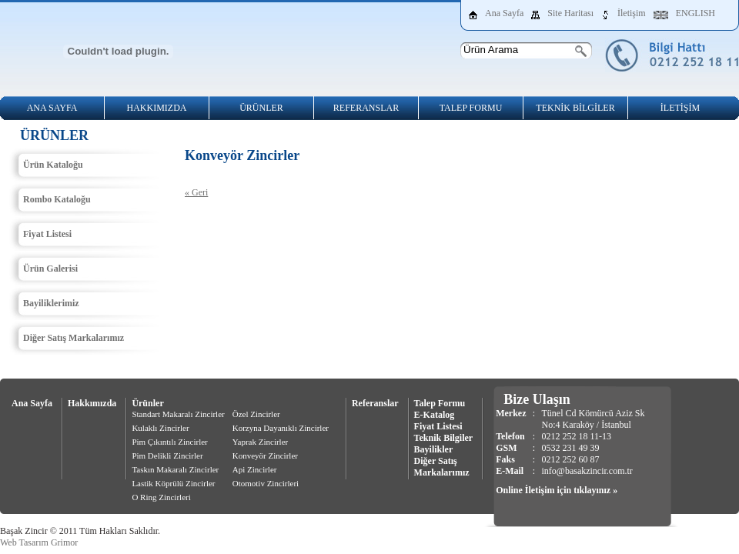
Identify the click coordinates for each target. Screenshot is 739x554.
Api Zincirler (254, 469)
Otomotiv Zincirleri (265, 483)
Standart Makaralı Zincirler (178, 414)
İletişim (631, 13)
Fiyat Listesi (47, 234)
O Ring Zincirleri (161, 497)
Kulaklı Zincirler (160, 427)
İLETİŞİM (680, 107)
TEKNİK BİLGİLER (575, 107)
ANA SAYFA (52, 107)
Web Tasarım (24, 542)
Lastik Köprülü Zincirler (173, 483)
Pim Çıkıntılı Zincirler (169, 441)
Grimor (64, 542)
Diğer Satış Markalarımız (73, 337)
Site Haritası (570, 13)
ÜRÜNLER (261, 107)
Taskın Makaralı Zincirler (175, 469)
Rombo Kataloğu (57, 199)
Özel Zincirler (256, 414)
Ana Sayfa (504, 13)
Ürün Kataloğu (53, 164)
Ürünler (147, 403)
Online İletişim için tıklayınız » (556, 490)
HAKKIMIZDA (157, 107)
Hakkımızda (92, 403)
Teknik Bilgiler (443, 437)
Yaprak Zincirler (260, 441)
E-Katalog (434, 414)
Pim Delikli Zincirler (167, 455)
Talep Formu (440, 403)
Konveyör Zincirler (265, 455)
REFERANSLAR (366, 107)
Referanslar (375, 403)
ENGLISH (695, 13)
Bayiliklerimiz (51, 303)
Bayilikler (433, 449)
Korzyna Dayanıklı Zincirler (280, 427)
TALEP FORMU (471, 107)
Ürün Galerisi (50, 268)
